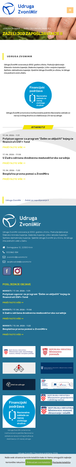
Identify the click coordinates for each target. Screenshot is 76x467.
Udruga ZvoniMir (11, 28)
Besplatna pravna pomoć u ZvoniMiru (26, 173)
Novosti (7, 291)
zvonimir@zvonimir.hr (17, 257)
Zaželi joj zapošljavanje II (37, 28)
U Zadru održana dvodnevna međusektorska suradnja (36, 158)
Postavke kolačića (61, 462)
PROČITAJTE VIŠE (14, 147)
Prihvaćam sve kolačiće (38, 462)
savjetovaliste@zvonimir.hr (19, 262)
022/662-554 (12, 252)
